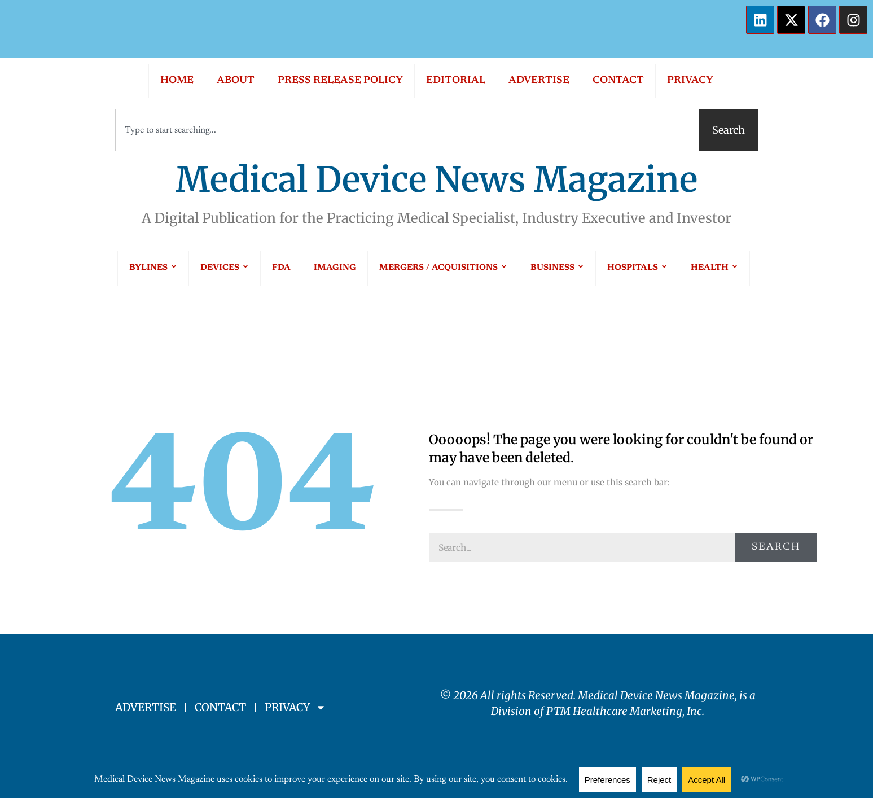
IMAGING (335, 268)
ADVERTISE (538, 81)
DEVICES (224, 268)
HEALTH (714, 268)
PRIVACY (690, 81)
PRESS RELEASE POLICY (340, 81)
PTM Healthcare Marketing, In (621, 711)
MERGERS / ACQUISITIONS (443, 268)
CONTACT (618, 81)
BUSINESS (557, 268)
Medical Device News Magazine (436, 179)
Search (776, 547)
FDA (281, 268)
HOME (177, 81)
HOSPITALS (637, 268)
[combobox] (404, 130)
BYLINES (153, 268)
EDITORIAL (455, 81)
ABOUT (236, 81)
